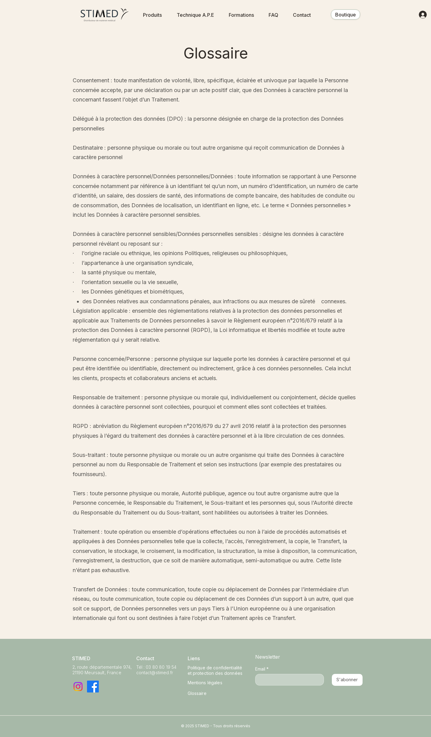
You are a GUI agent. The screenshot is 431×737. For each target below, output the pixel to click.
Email (262, 668)
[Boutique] (345, 14)
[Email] (287, 679)
